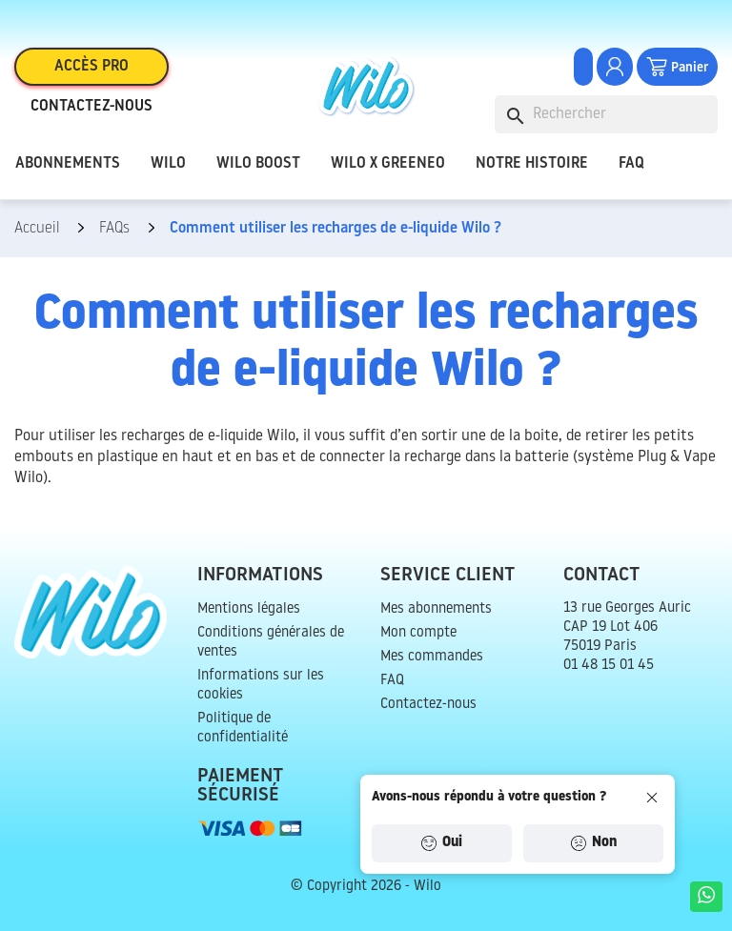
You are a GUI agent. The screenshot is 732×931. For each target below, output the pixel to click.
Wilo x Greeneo (388, 164)
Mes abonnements (436, 609)
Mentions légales (248, 609)
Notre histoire (532, 164)
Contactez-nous (91, 106)
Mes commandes (431, 657)
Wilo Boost (258, 164)
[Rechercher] (606, 114)
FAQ (631, 164)
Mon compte (418, 633)
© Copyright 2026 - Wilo (366, 887)
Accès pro (91, 66)
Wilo (168, 164)
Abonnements (67, 164)
